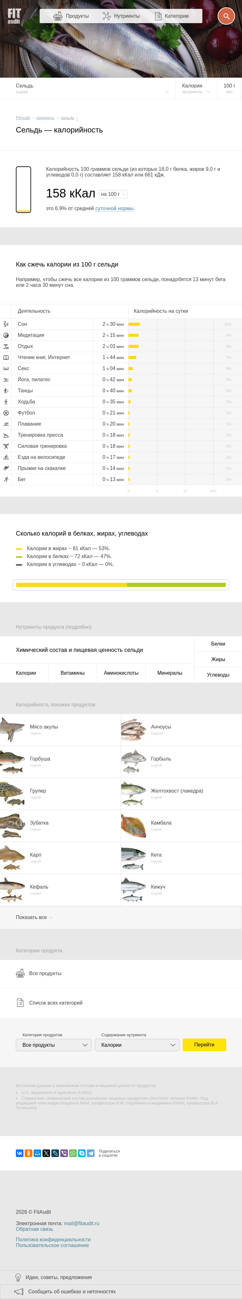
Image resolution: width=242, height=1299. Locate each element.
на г (111, 194)
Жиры (218, 659)
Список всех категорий (49, 1002)
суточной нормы (114, 208)
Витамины (73, 673)
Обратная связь (34, 1229)
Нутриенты (127, 16)
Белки (218, 643)
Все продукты (38, 973)
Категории (177, 16)
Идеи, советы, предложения (59, 1277)
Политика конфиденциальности (53, 1239)
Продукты (77, 16)
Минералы (169, 673)
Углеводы (218, 675)
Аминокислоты (121, 673)
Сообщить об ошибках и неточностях (72, 1291)
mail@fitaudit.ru (81, 1223)
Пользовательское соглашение (52, 1245)
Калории (26, 673)
